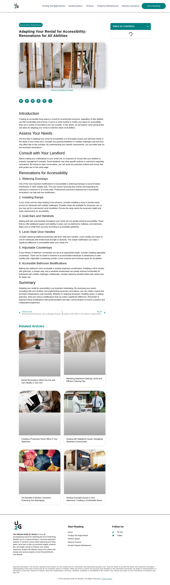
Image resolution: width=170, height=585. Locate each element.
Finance (90, 6)
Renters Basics (75, 6)
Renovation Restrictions (30, 25)
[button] (21, 101)
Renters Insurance (130, 6)
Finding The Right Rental (53, 6)
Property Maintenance (107, 6)
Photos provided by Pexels (62, 90)
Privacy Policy (107, 579)
